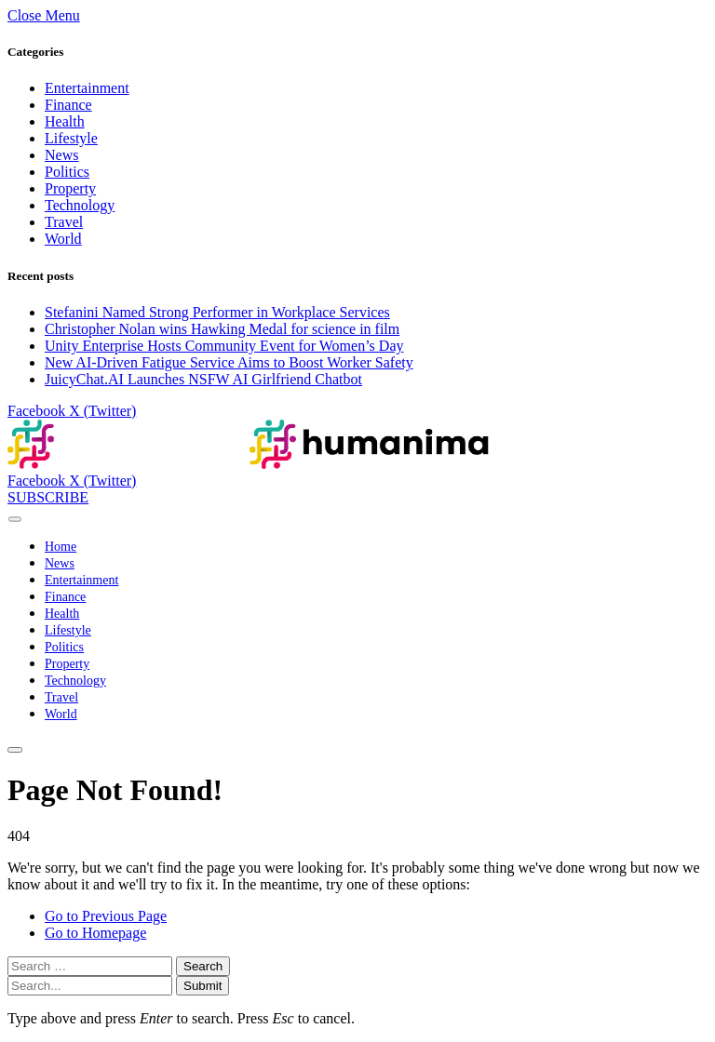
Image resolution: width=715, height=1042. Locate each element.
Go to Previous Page (106, 916)
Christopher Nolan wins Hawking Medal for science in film (222, 329)
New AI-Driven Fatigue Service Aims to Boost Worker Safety (229, 362)
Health (65, 121)
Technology (80, 205)
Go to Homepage (95, 933)
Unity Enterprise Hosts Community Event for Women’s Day (224, 346)
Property (70, 188)
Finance (68, 105)
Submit (202, 986)
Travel (64, 222)
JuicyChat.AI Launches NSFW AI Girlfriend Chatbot (203, 379)
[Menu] (14, 518)
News (61, 155)
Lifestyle (71, 138)
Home (60, 547)
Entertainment (87, 88)
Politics (67, 172)
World (63, 239)
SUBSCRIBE (47, 497)
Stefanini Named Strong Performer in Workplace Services (217, 312)
